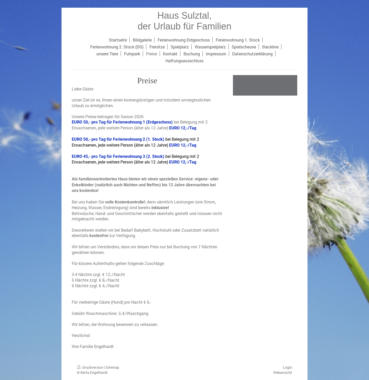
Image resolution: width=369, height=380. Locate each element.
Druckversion (90, 367)
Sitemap (112, 367)
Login (287, 367)
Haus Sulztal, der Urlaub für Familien (184, 21)
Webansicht (282, 372)
